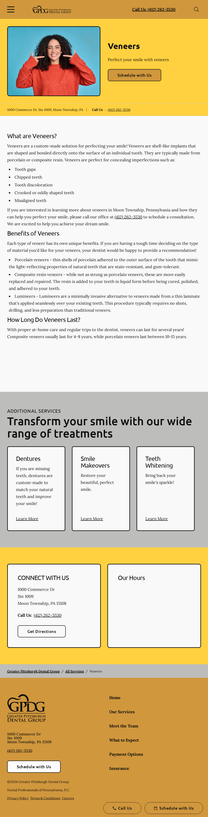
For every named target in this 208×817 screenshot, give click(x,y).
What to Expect (124, 740)
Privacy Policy (18, 798)
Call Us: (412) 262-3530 (154, 9)
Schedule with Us (134, 75)
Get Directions (41, 631)
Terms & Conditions (45, 798)
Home (115, 697)
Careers (68, 798)
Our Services (122, 711)
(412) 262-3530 (119, 110)
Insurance (119, 768)
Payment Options (126, 754)
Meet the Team (123, 725)
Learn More (27, 518)
